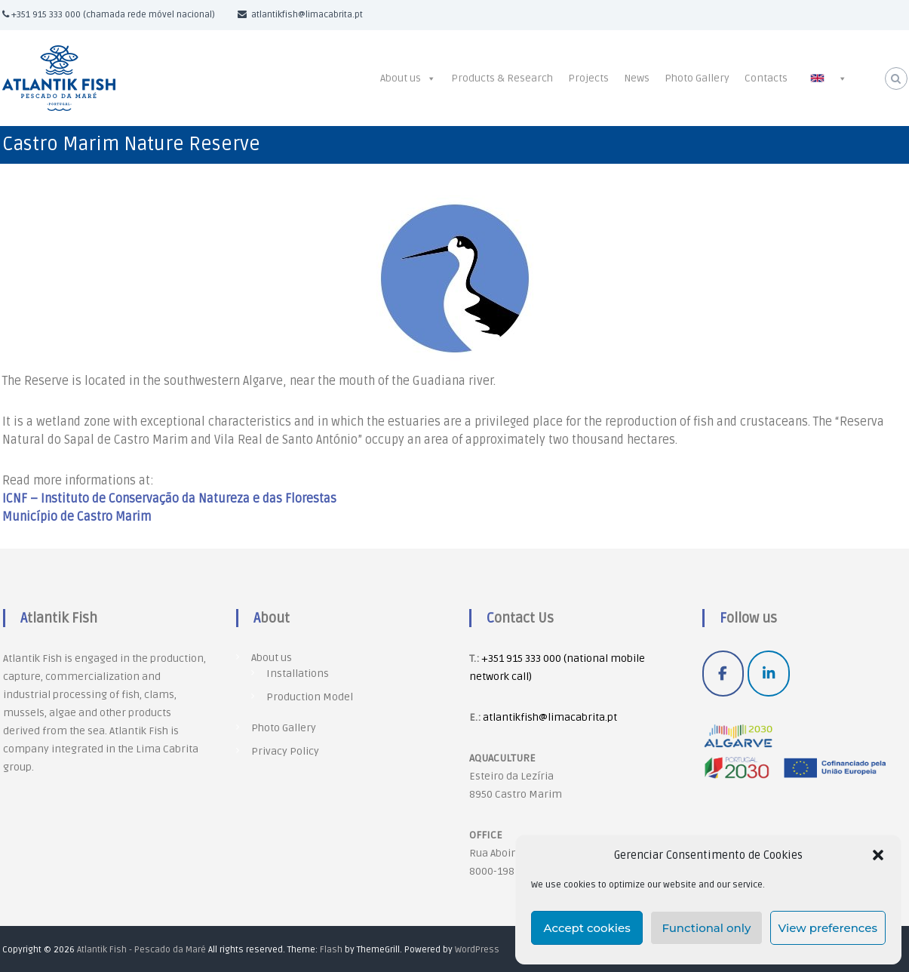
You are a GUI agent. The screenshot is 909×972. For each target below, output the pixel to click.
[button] (878, 855)
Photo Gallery (697, 78)
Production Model (309, 697)
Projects (588, 78)
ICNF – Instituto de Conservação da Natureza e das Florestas (169, 498)
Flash (331, 949)
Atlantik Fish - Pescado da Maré (141, 949)
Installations (297, 673)
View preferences (827, 928)
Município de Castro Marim (76, 516)
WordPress (477, 949)
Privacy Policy (285, 751)
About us (400, 78)
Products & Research (502, 78)
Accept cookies (587, 928)
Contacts (766, 78)
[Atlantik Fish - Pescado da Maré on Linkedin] (769, 674)
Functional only (706, 928)
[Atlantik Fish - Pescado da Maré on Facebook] (723, 674)
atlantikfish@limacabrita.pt (550, 717)
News (637, 78)
